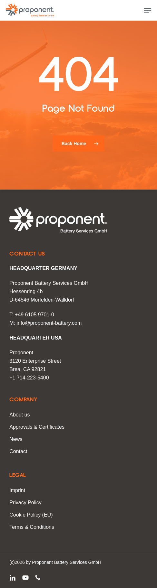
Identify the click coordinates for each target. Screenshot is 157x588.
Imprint (17, 490)
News (15, 439)
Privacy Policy (25, 502)
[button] (147, 10)
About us (19, 414)
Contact (18, 451)
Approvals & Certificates (36, 427)
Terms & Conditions (31, 527)
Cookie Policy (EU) (31, 515)
